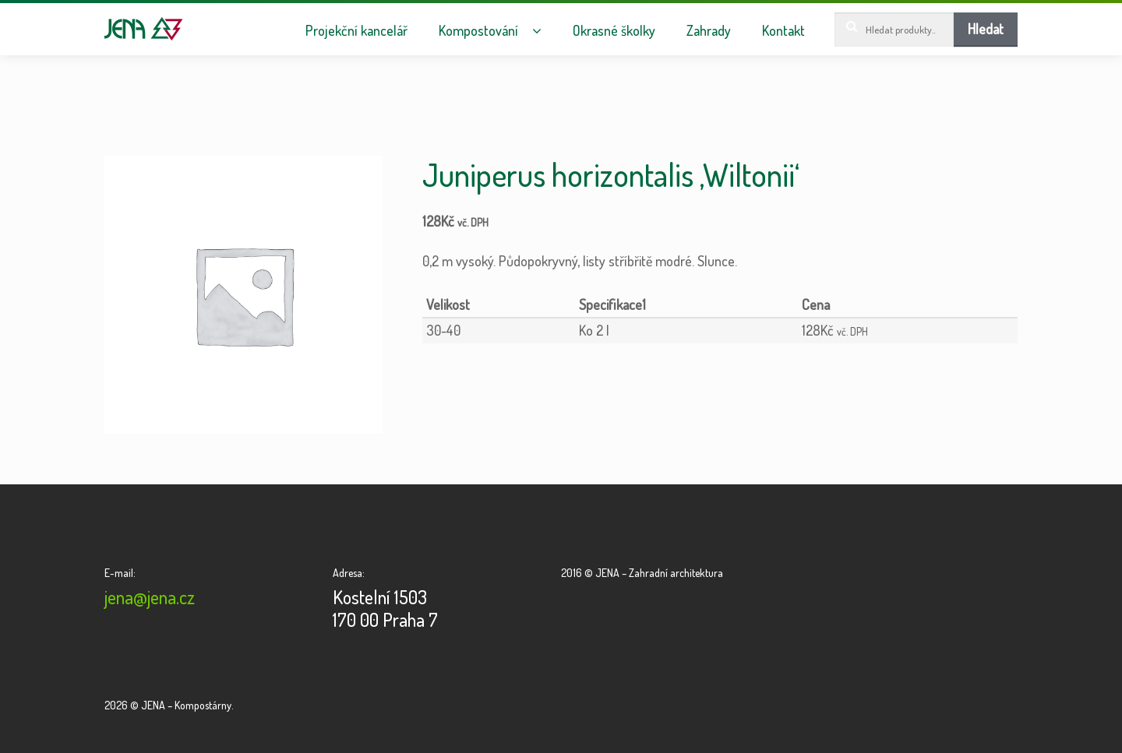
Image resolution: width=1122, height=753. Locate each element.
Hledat (986, 28)
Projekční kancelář (356, 31)
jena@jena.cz (149, 597)
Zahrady (708, 31)
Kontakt (783, 31)
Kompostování (478, 31)
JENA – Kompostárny (143, 28)
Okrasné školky (614, 31)
